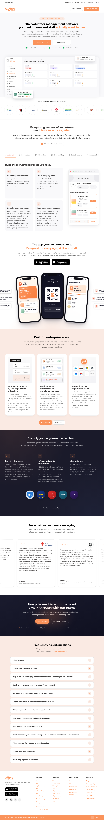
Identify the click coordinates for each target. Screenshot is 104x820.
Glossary (89, 792)
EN (93, 817)
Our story (72, 781)
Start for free (42, 621)
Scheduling (40, 155)
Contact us (72, 789)
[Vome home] (10, 9)
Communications (41, 807)
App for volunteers (42, 809)
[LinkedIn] (19, 799)
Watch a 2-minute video (51, 144)
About (83, 2)
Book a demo (76, 8)
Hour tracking (57, 155)
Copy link (92, 221)
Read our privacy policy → (52, 508)
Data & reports (75, 155)
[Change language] (9, 2)
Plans (77, 2)
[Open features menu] (69, 2)
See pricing (59, 422)
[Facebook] (6, 799)
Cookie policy (90, 789)
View (93, 201)
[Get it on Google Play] (61, 262)
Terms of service (91, 787)
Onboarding (24, 155)
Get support (90, 795)
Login (97, 2)
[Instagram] (11, 799)
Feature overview (41, 781)
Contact (90, 2)
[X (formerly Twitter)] (15, 799)
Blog (87, 781)
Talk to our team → (60, 651)
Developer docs (91, 798)
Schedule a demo (59, 621)
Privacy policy (90, 784)
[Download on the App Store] (42, 262)
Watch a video (74, 784)
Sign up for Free (91, 8)
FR (97, 817)
